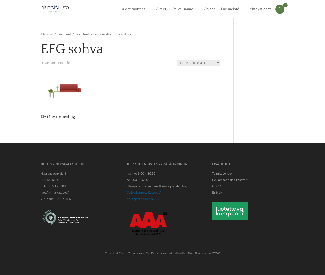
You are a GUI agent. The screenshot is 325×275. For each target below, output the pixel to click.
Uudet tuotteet (133, 9)
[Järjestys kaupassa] (198, 63)
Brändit (217, 192)
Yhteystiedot (260, 9)
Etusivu (47, 34)
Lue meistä (230, 9)
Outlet (161, 9)
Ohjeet (209, 9)
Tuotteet (64, 34)
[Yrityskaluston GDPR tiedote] (216, 186)
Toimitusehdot (222, 173)
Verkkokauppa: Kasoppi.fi (144, 192)
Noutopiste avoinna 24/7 (143, 199)
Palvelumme (182, 9)
